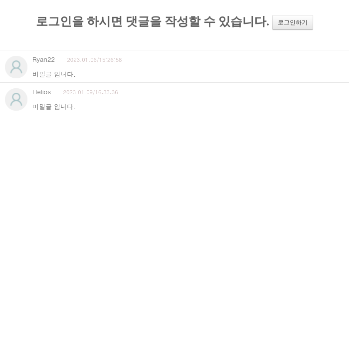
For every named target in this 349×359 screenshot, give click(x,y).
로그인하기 (293, 22)
